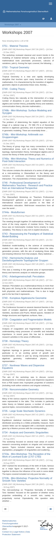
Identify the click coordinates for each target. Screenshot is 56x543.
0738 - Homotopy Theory (15, 341)
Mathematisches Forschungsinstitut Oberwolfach (10, 523)
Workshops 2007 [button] (12, 24)
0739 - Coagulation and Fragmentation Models (27, 319)
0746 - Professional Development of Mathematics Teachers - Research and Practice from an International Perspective (27, 185)
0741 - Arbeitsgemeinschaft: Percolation (23, 276)
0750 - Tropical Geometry (15, 67)
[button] (43, 18)
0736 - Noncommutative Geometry (20, 389)
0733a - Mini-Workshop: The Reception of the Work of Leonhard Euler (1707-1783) (26, 455)
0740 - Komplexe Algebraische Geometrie (24, 298)
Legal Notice (18, 532)
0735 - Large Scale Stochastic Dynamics (23, 411)
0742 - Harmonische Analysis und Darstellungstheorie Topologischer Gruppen (25, 259)
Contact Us (7, 532)
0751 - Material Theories (15, 46)
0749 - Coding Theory (13, 89)
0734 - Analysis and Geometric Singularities (25, 432)
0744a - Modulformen (13, 212)
